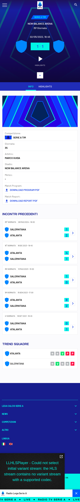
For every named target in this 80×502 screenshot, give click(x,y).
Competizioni (40, 421)
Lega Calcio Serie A (40, 405)
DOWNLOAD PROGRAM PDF (22, 189)
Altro (40, 429)
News (40, 413)
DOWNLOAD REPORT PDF (21, 200)
